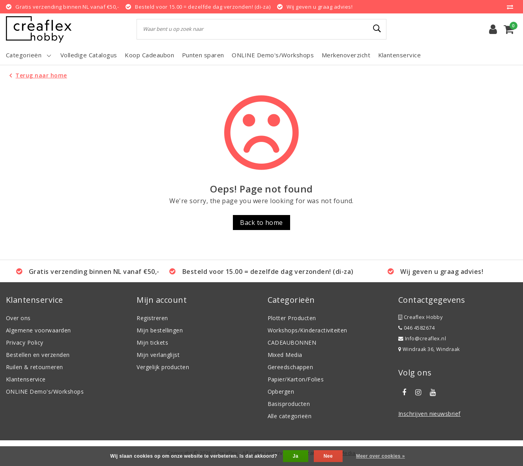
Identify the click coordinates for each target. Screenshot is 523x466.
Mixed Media (285, 354)
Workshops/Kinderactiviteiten (307, 330)
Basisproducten (289, 404)
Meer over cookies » (380, 456)
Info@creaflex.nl (422, 338)
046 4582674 (416, 328)
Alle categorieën (290, 416)
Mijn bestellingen (160, 330)
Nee (328, 456)
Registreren (152, 318)
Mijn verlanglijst (158, 354)
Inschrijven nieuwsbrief (429, 413)
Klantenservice (26, 379)
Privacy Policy (24, 342)
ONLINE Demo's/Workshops (45, 391)
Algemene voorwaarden (38, 330)
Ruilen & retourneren (34, 367)
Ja (295, 456)
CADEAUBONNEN (292, 342)
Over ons (18, 318)
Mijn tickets (152, 342)
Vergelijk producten (163, 367)
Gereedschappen (290, 367)
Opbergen (281, 391)
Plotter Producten (292, 318)
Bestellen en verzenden (38, 354)
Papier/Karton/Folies (296, 379)
